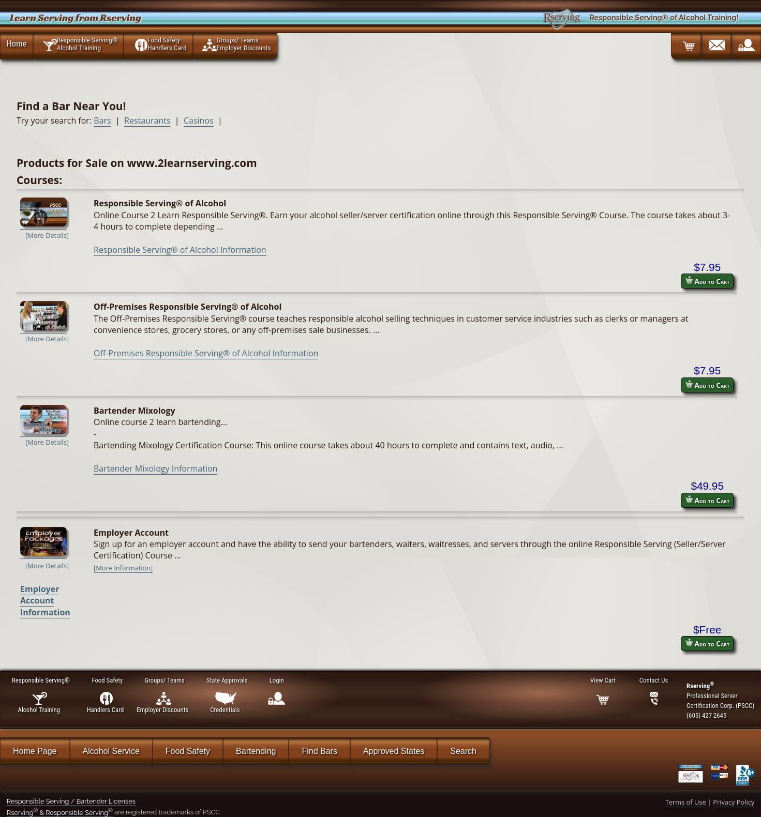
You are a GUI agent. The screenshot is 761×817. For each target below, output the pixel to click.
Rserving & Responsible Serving (60, 812)
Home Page (35, 751)
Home (16, 43)
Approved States (393, 751)
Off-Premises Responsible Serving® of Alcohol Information (206, 353)
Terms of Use (685, 802)
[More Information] (123, 567)
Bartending (256, 751)
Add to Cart (707, 281)
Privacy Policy (733, 802)
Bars (102, 120)
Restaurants (147, 120)
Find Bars (319, 751)
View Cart (602, 680)
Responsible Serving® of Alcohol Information (180, 249)
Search (463, 751)
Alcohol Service (111, 751)
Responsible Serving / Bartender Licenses (71, 801)
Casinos (199, 120)
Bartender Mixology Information (155, 468)
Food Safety (188, 751)
